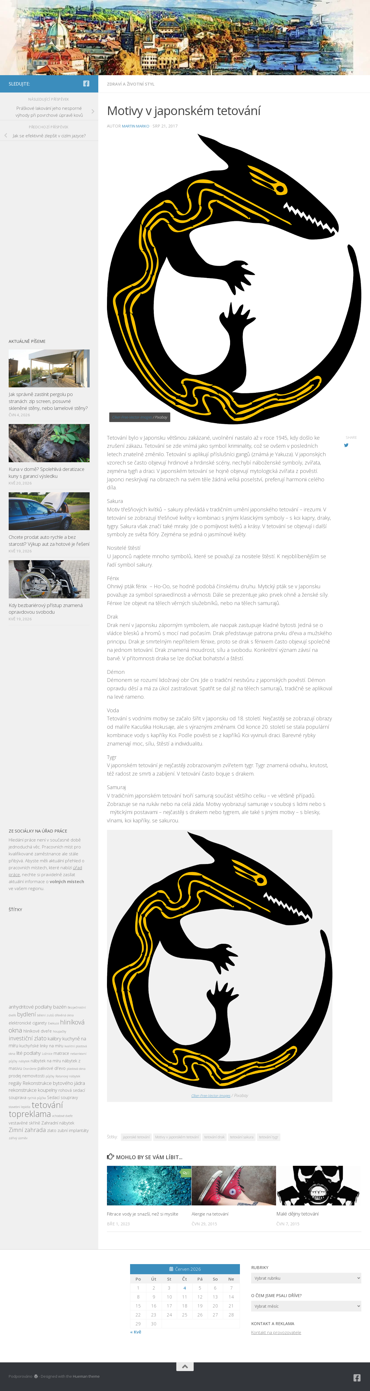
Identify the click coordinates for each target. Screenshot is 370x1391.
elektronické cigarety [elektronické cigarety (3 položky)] (28, 1023)
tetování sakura (242, 1136)
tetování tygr (268, 1136)
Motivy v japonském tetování (177, 1136)
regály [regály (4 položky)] (15, 1083)
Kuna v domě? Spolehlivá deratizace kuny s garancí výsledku (46, 472)
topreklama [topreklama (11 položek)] (30, 1113)
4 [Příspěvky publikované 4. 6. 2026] (184, 1287)
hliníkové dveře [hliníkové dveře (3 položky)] (37, 1031)
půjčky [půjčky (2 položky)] (50, 1076)
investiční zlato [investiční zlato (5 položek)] (28, 1038)
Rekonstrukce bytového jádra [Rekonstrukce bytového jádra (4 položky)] (54, 1083)
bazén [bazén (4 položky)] (59, 1006)
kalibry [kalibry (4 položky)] (54, 1038)
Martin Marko (138, 125)
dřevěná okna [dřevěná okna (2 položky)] (64, 1015)
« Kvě (135, 1331)
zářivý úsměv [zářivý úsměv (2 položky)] (18, 1138)
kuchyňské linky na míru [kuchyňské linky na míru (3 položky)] (41, 1045)
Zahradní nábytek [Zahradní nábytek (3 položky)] (57, 1123)
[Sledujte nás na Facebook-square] (86, 83)
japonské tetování (136, 1136)
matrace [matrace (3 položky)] (61, 1053)
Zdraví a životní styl (133, 84)
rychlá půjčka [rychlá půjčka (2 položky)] (36, 1098)
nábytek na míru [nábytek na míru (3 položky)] (46, 1060)
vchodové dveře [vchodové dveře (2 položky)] (62, 1116)
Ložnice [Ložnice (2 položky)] (47, 1054)
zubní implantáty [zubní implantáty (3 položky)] (73, 1130)
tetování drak (214, 1136)
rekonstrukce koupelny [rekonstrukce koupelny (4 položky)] (33, 1090)
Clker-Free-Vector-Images (132, 416)
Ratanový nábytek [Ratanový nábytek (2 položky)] (68, 1076)
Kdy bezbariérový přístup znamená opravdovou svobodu (46, 608)
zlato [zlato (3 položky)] (51, 1130)
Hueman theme (86, 1376)
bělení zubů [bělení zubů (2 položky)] (45, 1015)
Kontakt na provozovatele (276, 1332)
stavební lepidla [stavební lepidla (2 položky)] (19, 1107)
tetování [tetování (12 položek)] (47, 1105)
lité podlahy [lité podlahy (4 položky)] (28, 1053)
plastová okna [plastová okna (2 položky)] (76, 1069)
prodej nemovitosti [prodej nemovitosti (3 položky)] (27, 1076)
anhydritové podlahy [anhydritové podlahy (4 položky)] (30, 1006)
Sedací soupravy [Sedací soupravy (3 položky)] (62, 1097)
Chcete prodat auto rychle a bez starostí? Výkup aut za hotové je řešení (49, 540)
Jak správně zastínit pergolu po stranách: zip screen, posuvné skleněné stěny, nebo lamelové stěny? (48, 401)
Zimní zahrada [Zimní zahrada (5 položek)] (27, 1130)
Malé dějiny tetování (297, 1213)
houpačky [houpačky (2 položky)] (59, 1031)
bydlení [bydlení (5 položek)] (26, 1014)
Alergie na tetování (211, 1213)
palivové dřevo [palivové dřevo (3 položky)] (52, 1068)
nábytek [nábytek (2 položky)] (23, 1061)
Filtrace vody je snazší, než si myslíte (145, 1213)
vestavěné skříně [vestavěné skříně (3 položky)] (24, 1123)
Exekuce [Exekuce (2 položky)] (53, 1023)
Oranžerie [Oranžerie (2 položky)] (29, 1069)
